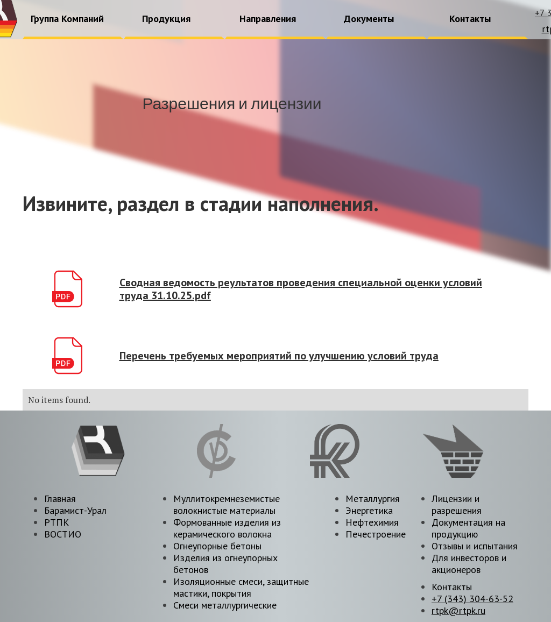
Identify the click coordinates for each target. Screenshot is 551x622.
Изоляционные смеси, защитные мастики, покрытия (241, 587)
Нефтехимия (372, 522)
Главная (60, 498)
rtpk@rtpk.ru (458, 610)
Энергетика (369, 510)
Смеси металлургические (225, 605)
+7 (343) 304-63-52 (472, 598)
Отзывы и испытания (475, 546)
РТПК (56, 522)
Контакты (452, 587)
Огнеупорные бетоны (217, 546)
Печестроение (375, 534)
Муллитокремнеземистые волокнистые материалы (226, 504)
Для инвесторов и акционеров (469, 564)
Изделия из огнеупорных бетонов (225, 564)
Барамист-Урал (75, 510)
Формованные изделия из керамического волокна (227, 528)
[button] (68, 19)
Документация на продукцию (468, 528)
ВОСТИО (62, 534)
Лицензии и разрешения (457, 504)
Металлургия (372, 498)
